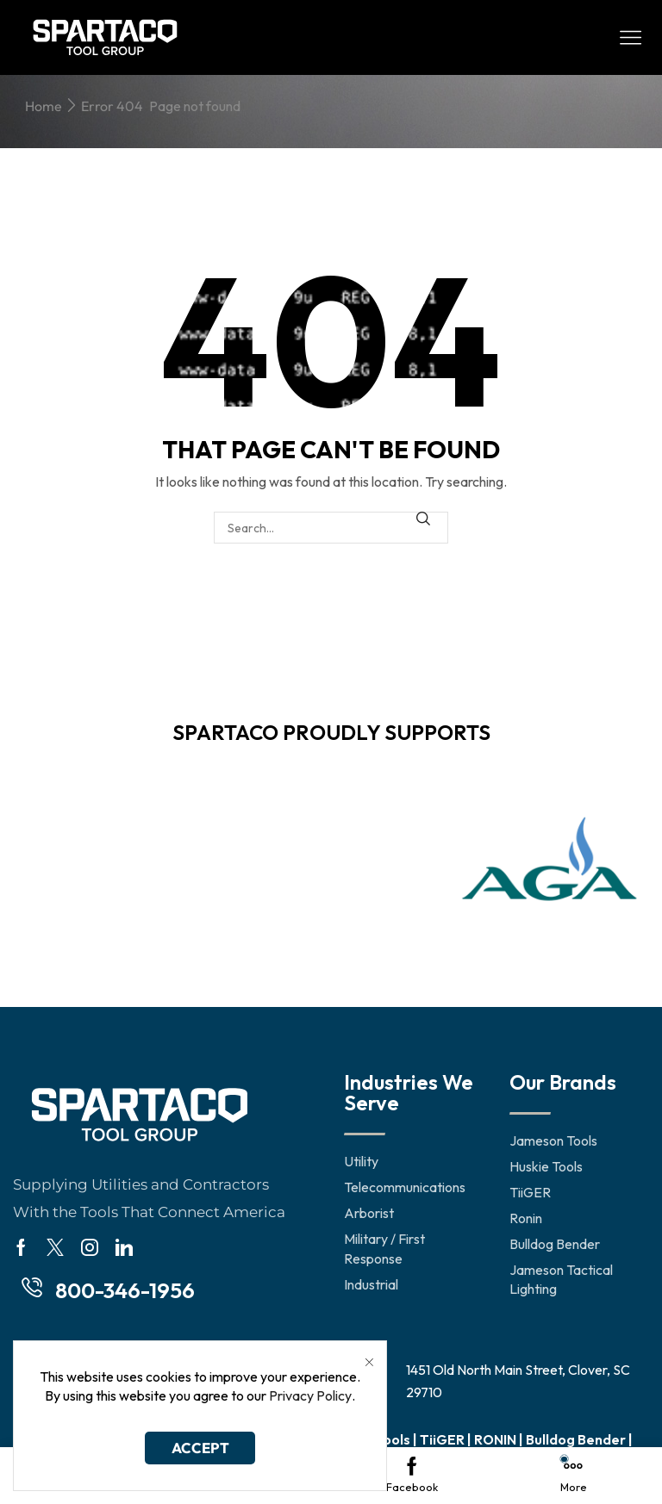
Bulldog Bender (576, 1439)
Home (43, 106)
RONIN (495, 1439)
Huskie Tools (369, 1439)
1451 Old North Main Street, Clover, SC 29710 (518, 1381)
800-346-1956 (125, 1290)
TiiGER (442, 1439)
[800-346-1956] (32, 1287)
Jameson (289, 1439)
